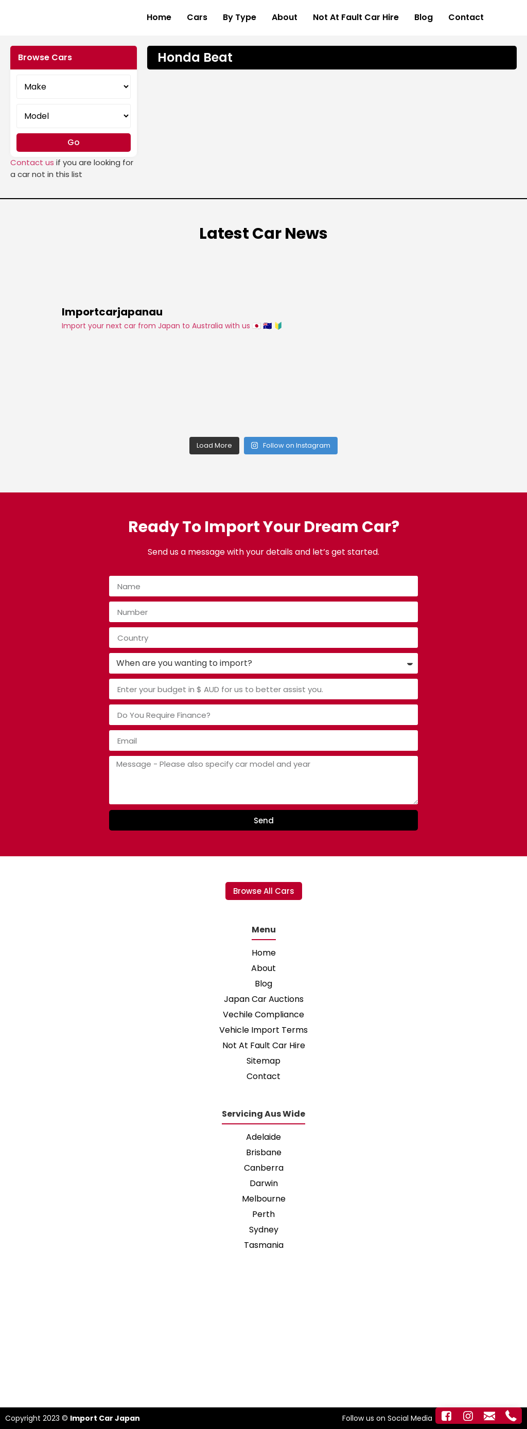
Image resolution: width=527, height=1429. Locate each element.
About (284, 17)
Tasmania (264, 1245)
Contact (466, 17)
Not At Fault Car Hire (356, 17)
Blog (423, 17)
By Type (239, 17)
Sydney (263, 1230)
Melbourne (264, 1199)
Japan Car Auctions (264, 999)
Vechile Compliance (263, 1014)
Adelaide (263, 1137)
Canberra (264, 1168)
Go (73, 142)
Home (159, 17)
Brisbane (264, 1152)
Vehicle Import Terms (263, 1030)
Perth (263, 1214)
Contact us (32, 162)
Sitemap (263, 1061)
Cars (197, 17)
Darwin (264, 1183)
